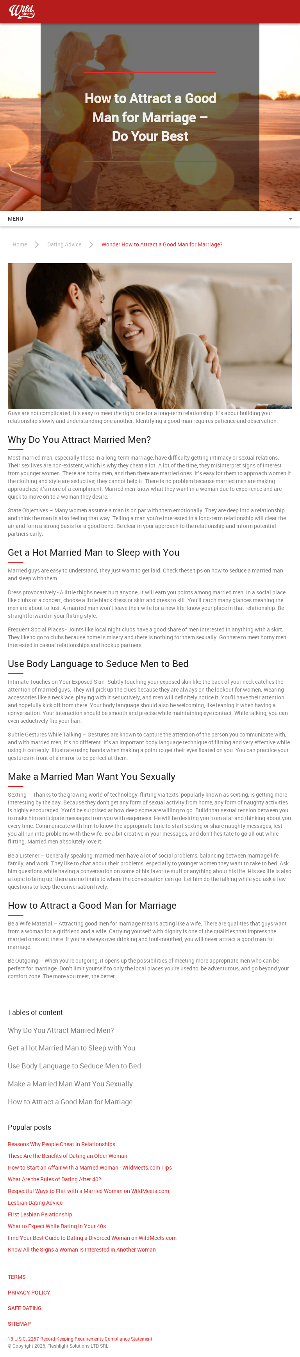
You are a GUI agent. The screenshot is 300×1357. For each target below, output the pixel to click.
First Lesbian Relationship (40, 1214)
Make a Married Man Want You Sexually (70, 1083)
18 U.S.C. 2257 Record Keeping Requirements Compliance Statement (80, 1339)
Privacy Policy (29, 1292)
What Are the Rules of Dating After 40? (54, 1179)
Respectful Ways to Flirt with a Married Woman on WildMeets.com (88, 1191)
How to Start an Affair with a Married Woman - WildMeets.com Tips (90, 1167)
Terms (17, 1276)
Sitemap (19, 1323)
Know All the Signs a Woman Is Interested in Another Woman (82, 1249)
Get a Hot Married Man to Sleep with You (71, 1047)
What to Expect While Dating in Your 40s (57, 1226)
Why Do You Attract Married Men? (61, 1030)
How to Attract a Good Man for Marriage (70, 1101)
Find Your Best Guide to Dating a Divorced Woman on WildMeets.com (92, 1237)
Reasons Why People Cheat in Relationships (61, 1144)
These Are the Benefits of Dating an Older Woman (67, 1155)
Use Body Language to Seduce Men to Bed (74, 1065)
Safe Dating (24, 1308)
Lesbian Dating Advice (35, 1202)
